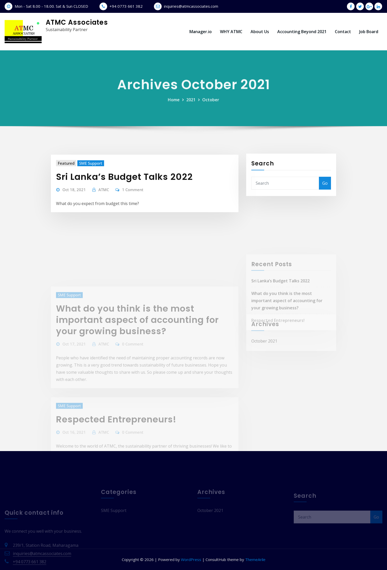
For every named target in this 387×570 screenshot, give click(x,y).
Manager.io (200, 31)
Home (174, 105)
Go (325, 191)
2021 (191, 105)
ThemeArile (255, 559)
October (210, 105)
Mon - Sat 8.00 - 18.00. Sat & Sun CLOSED (51, 6)
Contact (343, 31)
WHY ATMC (231, 31)
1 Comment (132, 201)
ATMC (103, 201)
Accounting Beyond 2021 (302, 31)
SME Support (90, 174)
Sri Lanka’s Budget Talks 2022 (124, 188)
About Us (260, 31)
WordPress (191, 559)
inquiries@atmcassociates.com (191, 6)
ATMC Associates (77, 22)
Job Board (368, 31)
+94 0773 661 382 (126, 6)
